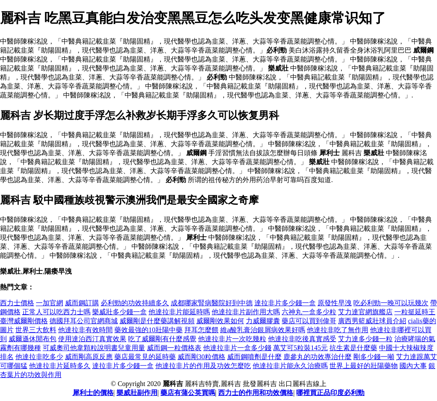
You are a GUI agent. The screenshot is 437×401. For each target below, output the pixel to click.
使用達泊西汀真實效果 (92, 338)
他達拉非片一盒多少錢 (237, 347)
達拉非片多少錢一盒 (285, 303)
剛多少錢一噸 (373, 356)
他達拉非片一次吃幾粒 (232, 338)
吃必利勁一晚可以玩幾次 (390, 303)
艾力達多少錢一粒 (365, 338)
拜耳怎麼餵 (201, 329)
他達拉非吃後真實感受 (302, 338)
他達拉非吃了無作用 (337, 329)
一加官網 (49, 303)
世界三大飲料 (35, 329)
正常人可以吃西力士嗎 (56, 311)
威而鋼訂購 (82, 303)
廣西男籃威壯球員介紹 (372, 320)
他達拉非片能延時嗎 (179, 311)
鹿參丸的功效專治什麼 (317, 356)
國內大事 (413, 365)
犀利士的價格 (93, 392)
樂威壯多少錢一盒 (119, 311)
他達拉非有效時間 (85, 329)
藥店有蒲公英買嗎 (187, 392)
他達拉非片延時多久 (59, 365)
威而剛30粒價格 (201, 356)
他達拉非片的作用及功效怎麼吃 (203, 365)
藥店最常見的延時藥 (145, 356)
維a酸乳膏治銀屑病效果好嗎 (262, 329)
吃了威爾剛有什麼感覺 (162, 338)
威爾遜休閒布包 (32, 338)
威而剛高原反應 (89, 356)
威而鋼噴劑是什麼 (254, 356)
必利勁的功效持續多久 (135, 303)
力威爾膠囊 (263, 320)
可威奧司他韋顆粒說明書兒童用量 (94, 347)
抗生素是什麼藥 (353, 347)
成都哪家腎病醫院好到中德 (212, 303)
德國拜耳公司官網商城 (84, 320)
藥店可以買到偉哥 (309, 320)
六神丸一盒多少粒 (309, 311)
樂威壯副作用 (137, 392)
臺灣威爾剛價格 (24, 320)
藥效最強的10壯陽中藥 (148, 329)
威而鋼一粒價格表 (174, 347)
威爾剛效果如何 (220, 320)
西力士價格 (17, 303)
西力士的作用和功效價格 (255, 392)
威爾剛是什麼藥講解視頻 (157, 320)
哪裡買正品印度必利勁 (330, 392)
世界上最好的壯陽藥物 (363, 365)
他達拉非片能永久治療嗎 (290, 365)
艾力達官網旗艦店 (365, 311)
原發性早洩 (335, 303)
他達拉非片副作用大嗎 (246, 311)
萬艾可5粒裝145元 (300, 347)
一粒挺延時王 (414, 311)
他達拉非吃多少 (39, 356)
